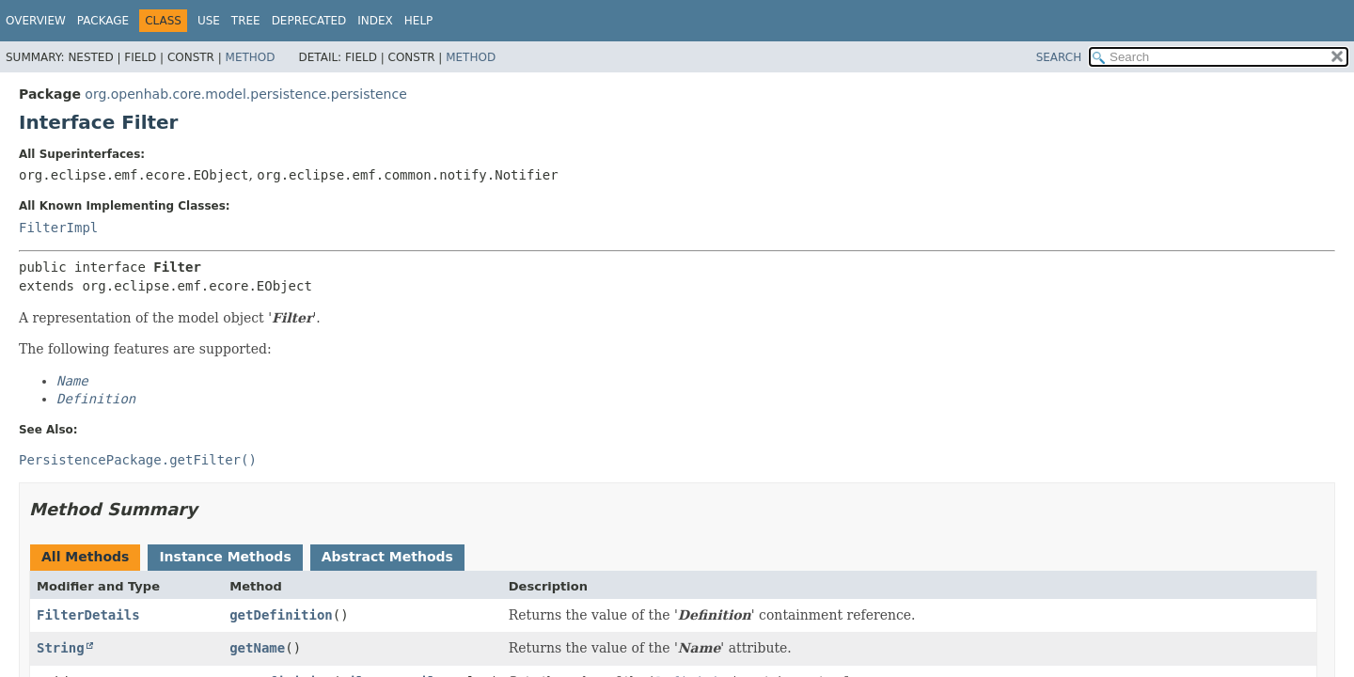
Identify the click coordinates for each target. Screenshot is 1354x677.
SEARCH (1059, 57)
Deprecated (309, 20)
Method (251, 57)
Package (103, 20)
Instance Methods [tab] (225, 556)
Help (418, 20)
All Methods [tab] (85, 556)
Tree (245, 20)
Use (208, 20)
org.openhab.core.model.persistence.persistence (245, 94)
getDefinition (281, 614)
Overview (36, 20)
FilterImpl (58, 227)
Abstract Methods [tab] (387, 556)
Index (375, 20)
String (61, 647)
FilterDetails (88, 614)
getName (257, 647)
